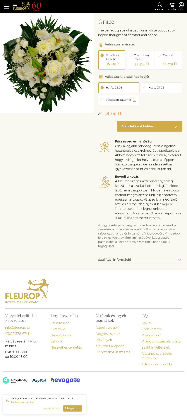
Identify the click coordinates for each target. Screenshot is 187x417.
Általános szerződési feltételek (157, 356)
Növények (104, 340)
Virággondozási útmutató (161, 341)
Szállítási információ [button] (114, 260)
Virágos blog (151, 335)
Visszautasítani (51, 408)
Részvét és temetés (66, 347)
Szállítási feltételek (156, 347)
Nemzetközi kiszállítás (113, 352)
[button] (149, 126)
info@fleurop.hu (17, 328)
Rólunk (147, 323)
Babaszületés (61, 335)
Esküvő (56, 341)
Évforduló (58, 329)
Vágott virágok (107, 328)
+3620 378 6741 (17, 334)
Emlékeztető (152, 329)
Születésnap (60, 323)
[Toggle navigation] (6, 6)
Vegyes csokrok (108, 334)
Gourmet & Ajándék (111, 346)
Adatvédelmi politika (157, 364)
